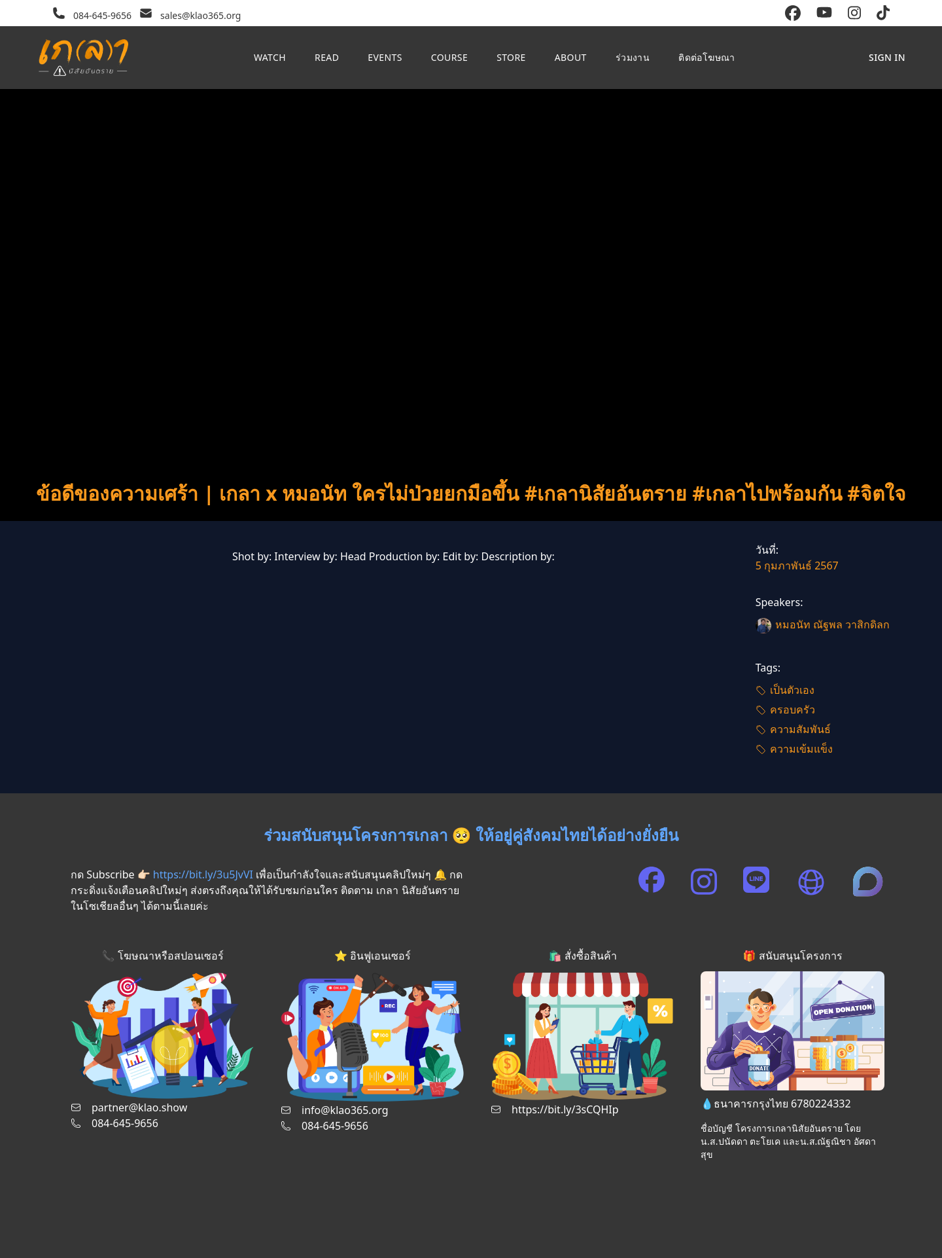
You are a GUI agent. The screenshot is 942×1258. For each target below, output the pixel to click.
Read (327, 57)
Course (449, 57)
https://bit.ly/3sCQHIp (565, 1109)
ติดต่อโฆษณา (706, 57)
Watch (270, 57)
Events (385, 57)
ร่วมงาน (633, 57)
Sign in (887, 57)
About (571, 57)
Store (511, 57)
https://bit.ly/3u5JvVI (203, 874)
